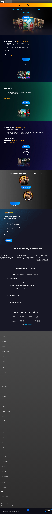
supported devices (28, 324)
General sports (4, 386)
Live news (3, 377)
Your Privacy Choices (24, 510)
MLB (2, 413)
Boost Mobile (3, 505)
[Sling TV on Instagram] (5, 503)
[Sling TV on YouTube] (1, 503)
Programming (4, 375)
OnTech (13, 505)
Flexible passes (29, 274)
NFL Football (4, 396)
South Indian (4, 437)
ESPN (2, 391)
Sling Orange (4, 346)
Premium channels (5, 356)
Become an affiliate (5, 496)
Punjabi (3, 430)
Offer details (26, 20)
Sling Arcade (4, 468)
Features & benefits (5, 473)
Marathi (3, 435)
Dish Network (9, 505)
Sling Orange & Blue (5, 351)
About (14, 274)
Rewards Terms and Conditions (6, 511)
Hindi (2, 422)
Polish (3, 447)
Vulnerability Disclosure (15, 511)
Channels (3, 370)
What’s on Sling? (20, 274)
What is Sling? (4, 456)
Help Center (26, 270)
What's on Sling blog (5, 372)
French (3, 440)
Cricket (3, 416)
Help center (4, 463)
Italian (3, 442)
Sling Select (4, 341)
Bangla (3, 432)
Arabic (3, 427)
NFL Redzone (4, 406)
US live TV (3, 482)
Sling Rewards (4, 471)
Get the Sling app (5, 380)
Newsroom (3, 466)
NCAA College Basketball (6, 411)
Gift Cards (3, 361)
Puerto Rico (4, 487)
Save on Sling (36, 274)
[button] (26, 17)
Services (3, 336)
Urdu (2, 425)
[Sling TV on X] (7, 503)
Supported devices (5, 461)
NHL (2, 401)
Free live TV (4, 367)
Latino (3, 485)
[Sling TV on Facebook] (3, 503)
